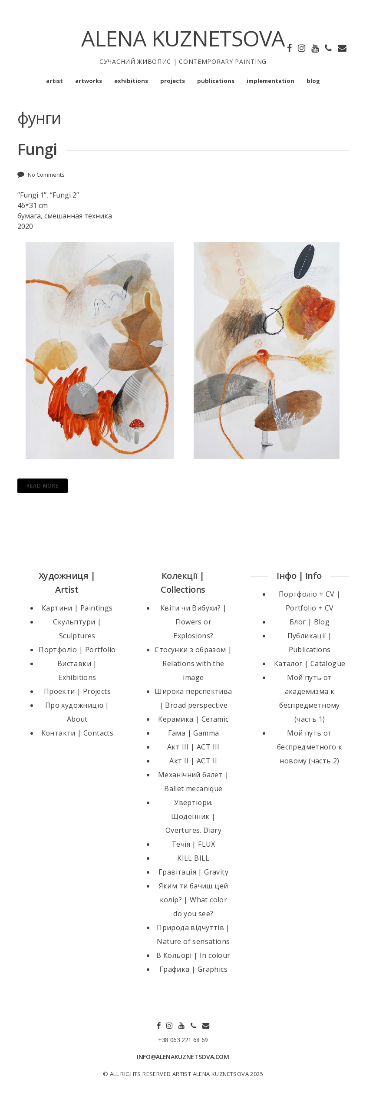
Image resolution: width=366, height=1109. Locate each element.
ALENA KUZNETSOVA (183, 38)
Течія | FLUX (193, 844)
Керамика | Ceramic (193, 719)
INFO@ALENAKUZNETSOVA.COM (183, 1057)
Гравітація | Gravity (193, 872)
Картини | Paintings (77, 608)
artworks (88, 81)
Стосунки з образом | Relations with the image (193, 663)
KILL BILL (193, 858)
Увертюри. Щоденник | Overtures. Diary (193, 816)
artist (54, 81)
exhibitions (131, 81)
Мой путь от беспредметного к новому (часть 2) (309, 747)
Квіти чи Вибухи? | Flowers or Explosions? (193, 621)
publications (215, 81)
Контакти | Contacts (77, 733)
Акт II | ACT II (193, 761)
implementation (270, 81)
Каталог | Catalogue (310, 663)
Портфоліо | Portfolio (77, 649)
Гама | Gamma (193, 733)
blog (313, 81)
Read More (42, 485)
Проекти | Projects (77, 691)
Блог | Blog (310, 622)
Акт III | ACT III (193, 747)
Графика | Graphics (193, 969)
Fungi (37, 149)
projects (172, 81)
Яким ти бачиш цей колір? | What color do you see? (193, 899)
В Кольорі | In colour (193, 955)
